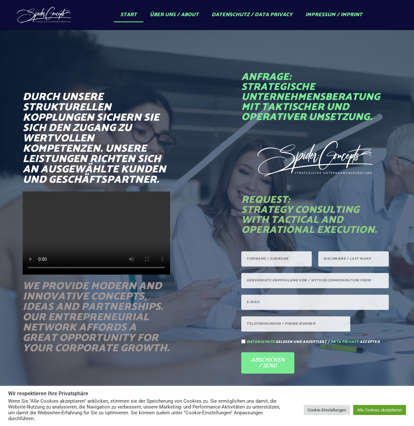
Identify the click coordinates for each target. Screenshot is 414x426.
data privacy (345, 342)
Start (128, 14)
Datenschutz (261, 342)
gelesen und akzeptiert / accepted (313, 342)
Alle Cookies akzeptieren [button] (379, 410)
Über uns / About (174, 14)
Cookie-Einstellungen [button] (327, 410)
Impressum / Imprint (333, 14)
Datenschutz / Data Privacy (252, 14)
